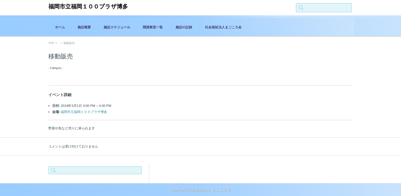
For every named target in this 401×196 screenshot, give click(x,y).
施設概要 (84, 27)
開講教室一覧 (153, 27)
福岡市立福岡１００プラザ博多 (88, 6)
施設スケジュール (117, 27)
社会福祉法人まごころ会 (223, 27)
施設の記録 (184, 27)
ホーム (60, 27)
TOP (51, 43)
